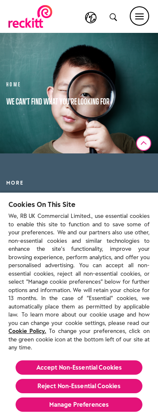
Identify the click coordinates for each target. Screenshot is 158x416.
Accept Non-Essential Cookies (79, 367)
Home (13, 83)
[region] (79, 304)
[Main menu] (139, 16)
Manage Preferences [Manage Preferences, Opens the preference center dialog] (79, 404)
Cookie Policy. (27, 331)
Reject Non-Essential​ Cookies (79, 386)
